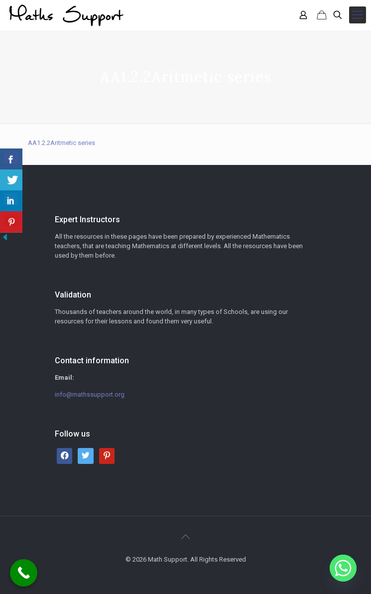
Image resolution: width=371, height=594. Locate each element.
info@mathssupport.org (89, 394)
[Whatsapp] (343, 568)
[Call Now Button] (23, 573)
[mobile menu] (357, 14)
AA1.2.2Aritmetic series (61, 143)
